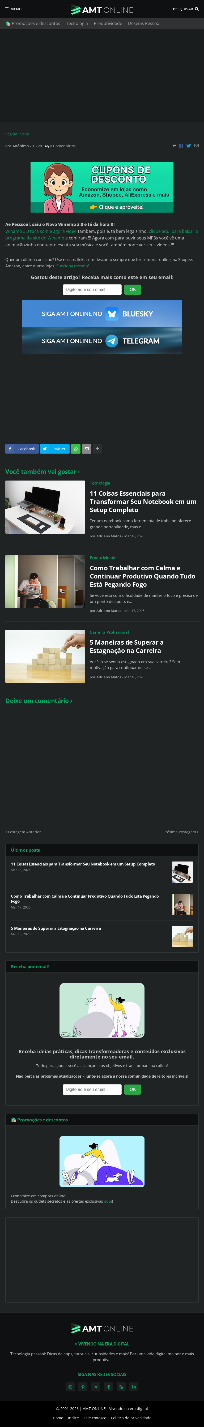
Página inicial (17, 133)
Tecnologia (77, 23)
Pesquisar (183, 8)
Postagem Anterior (24, 831)
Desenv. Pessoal (144, 23)
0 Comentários (63, 145)
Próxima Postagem (179, 831)
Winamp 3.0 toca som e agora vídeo (41, 231)
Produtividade (108, 23)
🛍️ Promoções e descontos (32, 23)
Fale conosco (95, 1417)
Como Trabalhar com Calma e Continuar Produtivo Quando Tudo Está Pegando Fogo (143, 576)
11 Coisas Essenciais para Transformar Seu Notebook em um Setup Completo (143, 501)
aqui (108, 1201)
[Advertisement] (102, 75)
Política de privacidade (131, 1417)
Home (58, 1417)
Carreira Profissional (109, 632)
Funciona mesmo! (72, 266)
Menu (16, 8)
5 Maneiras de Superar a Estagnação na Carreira (127, 646)
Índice (73, 1417)
